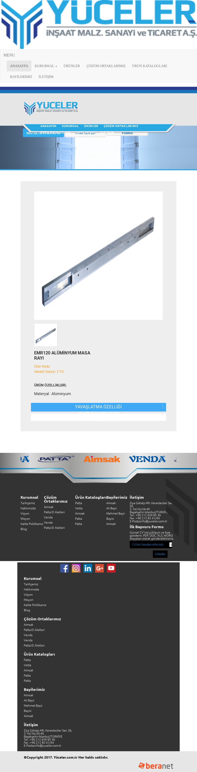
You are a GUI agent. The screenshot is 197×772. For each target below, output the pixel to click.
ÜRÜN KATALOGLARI (149, 66)
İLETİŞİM (46, 77)
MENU (9, 55)
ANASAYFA (20, 66)
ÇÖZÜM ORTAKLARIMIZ (106, 66)
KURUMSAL (70, 126)
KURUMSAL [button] (46, 66)
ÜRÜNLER (72, 66)
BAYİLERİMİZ (21, 77)
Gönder (160, 554)
